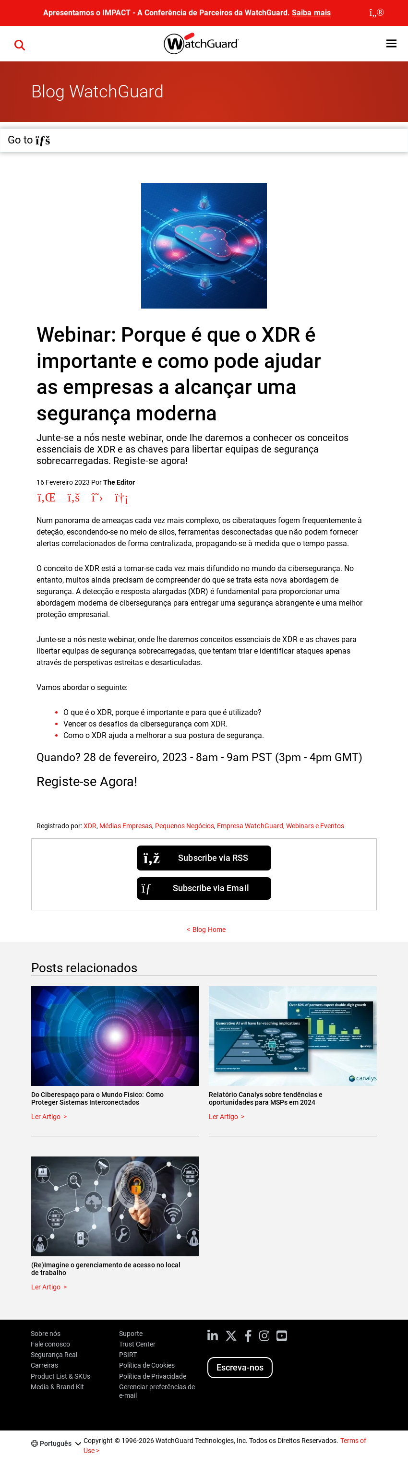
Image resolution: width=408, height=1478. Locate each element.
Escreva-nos (240, 1367)
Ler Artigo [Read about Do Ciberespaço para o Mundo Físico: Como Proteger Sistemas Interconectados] (45, 1116)
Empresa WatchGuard (250, 826)
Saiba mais (311, 12)
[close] (376, 13)
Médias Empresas (125, 826)
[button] (19, 43)
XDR (90, 826)
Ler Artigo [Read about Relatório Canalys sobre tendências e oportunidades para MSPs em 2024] (223, 1116)
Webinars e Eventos (315, 826)
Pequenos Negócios (184, 826)
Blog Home (208, 929)
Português (56, 1443)
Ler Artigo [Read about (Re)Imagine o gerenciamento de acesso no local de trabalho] (45, 1287)
